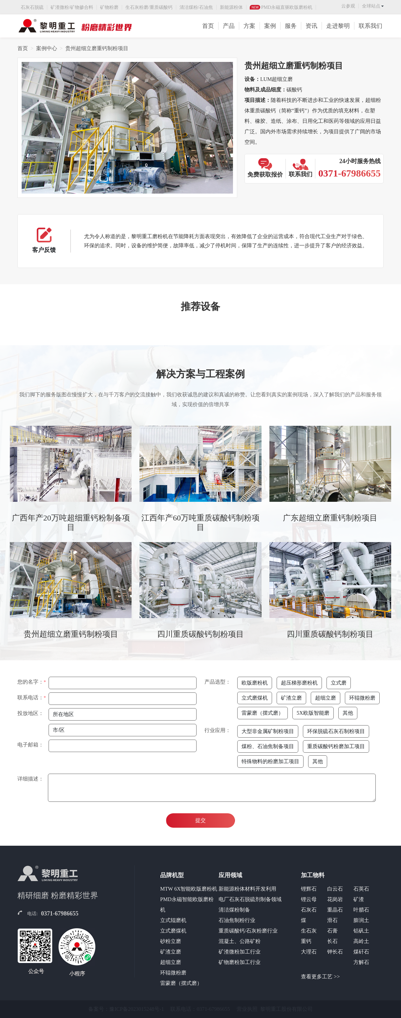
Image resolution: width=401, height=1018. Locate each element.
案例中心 (46, 48)
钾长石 (335, 951)
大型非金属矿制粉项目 (268, 731)
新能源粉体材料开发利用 (247, 889)
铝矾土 (361, 930)
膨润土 (361, 920)
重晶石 (335, 910)
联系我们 (370, 26)
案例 (270, 26)
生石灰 (309, 930)
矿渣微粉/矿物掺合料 (72, 7)
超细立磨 (325, 698)
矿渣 (358, 899)
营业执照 (247, 1009)
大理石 (309, 951)
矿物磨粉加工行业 (240, 962)
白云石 (335, 889)
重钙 (306, 941)
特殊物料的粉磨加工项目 (270, 761)
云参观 (348, 6)
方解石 (361, 962)
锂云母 (309, 899)
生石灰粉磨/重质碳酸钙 (149, 7)
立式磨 (339, 683)
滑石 (332, 920)
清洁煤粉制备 (234, 910)
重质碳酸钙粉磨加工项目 (336, 746)
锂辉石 (309, 889)
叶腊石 (361, 910)
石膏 (332, 930)
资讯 (311, 26)
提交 (200, 820)
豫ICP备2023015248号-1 (136, 1009)
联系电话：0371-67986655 (200, 1009)
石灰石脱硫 (32, 7)
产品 (229, 26)
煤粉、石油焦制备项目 (268, 746)
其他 (348, 713)
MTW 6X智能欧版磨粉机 (188, 889)
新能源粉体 (231, 7)
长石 (332, 941)
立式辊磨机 (173, 920)
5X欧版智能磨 (313, 713)
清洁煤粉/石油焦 (196, 7)
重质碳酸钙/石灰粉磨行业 (248, 930)
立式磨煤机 (255, 698)
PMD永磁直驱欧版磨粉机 (286, 7)
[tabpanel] (200, 537)
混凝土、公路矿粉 (240, 941)
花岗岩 (335, 899)
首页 (208, 26)
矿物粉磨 (109, 7)
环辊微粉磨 (362, 698)
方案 (249, 26)
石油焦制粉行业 (237, 920)
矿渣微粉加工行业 (240, 951)
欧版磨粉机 (255, 683)
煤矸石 (361, 951)
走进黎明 (338, 26)
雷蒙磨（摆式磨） (263, 713)
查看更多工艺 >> (320, 976)
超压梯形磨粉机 (299, 683)
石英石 (361, 889)
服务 (291, 26)
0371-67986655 (59, 913)
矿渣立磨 (291, 698)
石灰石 (309, 910)
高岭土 (361, 941)
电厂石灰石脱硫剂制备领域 (250, 899)
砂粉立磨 (170, 941)
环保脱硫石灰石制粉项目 (336, 731)
